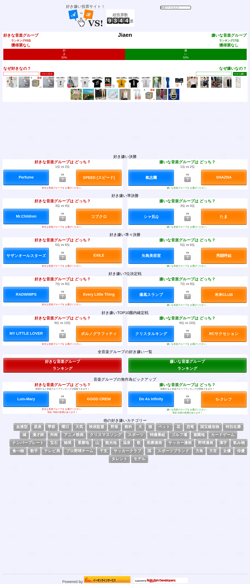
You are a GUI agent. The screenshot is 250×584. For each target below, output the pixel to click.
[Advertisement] (163, 18)
